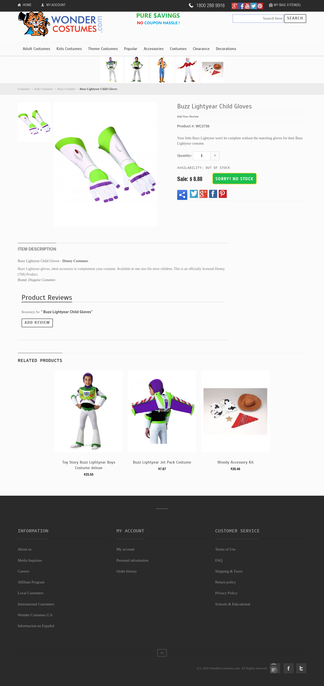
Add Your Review (188, 116)
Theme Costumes (103, 48)
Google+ (275, 668)
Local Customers (31, 593)
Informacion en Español (36, 626)
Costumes (178, 48)
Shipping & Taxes (228, 571)
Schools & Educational (232, 604)
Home (27, 5)
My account (125, 549)
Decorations (226, 48)
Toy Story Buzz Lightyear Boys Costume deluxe (88, 465)
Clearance (201, 48)
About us (25, 549)
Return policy (225, 582)
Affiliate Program (31, 582)
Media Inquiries (30, 560)
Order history (126, 571)
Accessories (154, 48)
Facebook (289, 668)
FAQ (218, 560)
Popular (130, 48)
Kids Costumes (69, 48)
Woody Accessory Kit (235, 462)
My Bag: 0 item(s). (287, 5)
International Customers (36, 604)
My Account (56, 5)
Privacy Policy (226, 593)
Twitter (301, 668)
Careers (23, 571)
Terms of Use (225, 549)
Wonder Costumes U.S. (35, 615)
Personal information (132, 560)
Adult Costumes (36, 48)
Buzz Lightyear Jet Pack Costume (162, 462)
